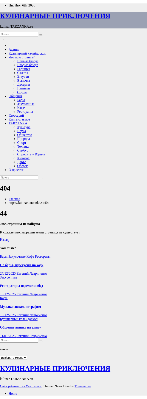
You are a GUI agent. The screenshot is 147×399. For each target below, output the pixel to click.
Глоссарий (16, 115)
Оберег (22, 166)
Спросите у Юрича (31, 154)
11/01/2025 (8, 336)
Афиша (14, 49)
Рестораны (25, 111)
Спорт (21, 142)
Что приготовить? (22, 57)
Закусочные (25, 104)
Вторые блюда (27, 65)
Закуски (23, 76)
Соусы (22, 92)
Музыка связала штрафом (20, 306)
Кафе (21, 108)
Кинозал (23, 158)
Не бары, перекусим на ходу (21, 265)
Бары (21, 100)
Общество (24, 135)
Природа (23, 139)
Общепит (15, 96)
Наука (21, 131)
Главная (14, 199)
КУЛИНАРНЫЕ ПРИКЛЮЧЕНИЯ (55, 16)
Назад (4, 239)
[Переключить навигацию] (1, 39)
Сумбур (22, 150)
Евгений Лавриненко (32, 273)
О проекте (16, 170)
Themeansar (83, 386)
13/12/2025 (8, 294)
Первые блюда (27, 61)
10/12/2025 (8, 315)
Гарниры (23, 69)
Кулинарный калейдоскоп (27, 53)
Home (13, 393)
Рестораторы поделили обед (21, 286)
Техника (23, 146)
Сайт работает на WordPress (21, 386)
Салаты (22, 73)
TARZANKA (18, 123)
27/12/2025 (8, 273)
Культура (23, 127)
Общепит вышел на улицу (20, 327)
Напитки (23, 88)
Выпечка (23, 80)
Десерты (23, 84)
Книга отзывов (19, 119)
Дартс (21, 162)
